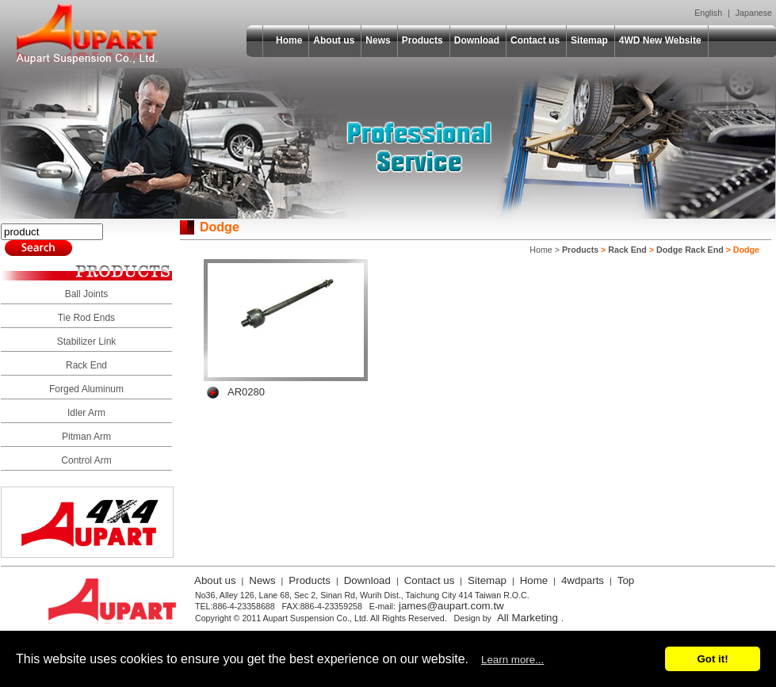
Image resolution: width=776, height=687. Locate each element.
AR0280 (246, 392)
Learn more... (512, 660)
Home (289, 40)
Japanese (754, 12)
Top (626, 580)
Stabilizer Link (87, 341)
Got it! (712, 659)
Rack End (86, 365)
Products (422, 40)
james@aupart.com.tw (451, 606)
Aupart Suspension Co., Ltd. (87, 34)
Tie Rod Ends (86, 317)
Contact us (535, 40)
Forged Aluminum (86, 389)
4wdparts (582, 580)
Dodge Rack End (690, 249)
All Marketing (527, 618)
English (708, 12)
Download (476, 40)
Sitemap (589, 40)
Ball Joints (87, 294)
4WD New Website (660, 40)
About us (333, 40)
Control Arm (86, 460)
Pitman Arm (86, 436)
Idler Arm (86, 412)
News (377, 40)
